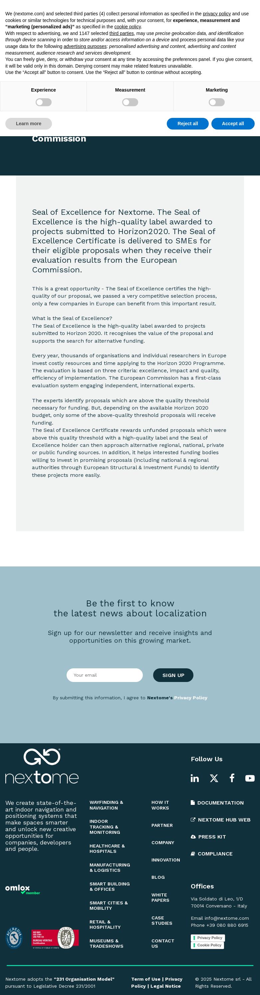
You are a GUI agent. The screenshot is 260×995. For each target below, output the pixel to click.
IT (253, 8)
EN (243, 8)
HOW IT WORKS (160, 805)
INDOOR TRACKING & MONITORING (105, 827)
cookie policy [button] (128, 885)
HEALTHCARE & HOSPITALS (107, 848)
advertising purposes (85, 905)
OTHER (47, 87)
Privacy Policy (190, 697)
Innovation (138, 8)
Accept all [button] (233, 982)
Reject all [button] (187, 982)
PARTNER (162, 825)
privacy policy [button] (217, 872)
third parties (122, 892)
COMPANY (162, 842)
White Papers (99, 8)
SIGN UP (173, 675)
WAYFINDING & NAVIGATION (106, 805)
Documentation (179, 8)
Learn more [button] (28, 982)
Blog (67, 8)
